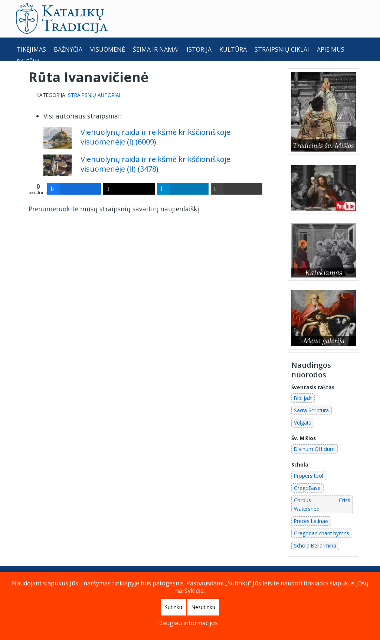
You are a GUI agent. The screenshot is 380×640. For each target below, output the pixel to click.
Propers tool (308, 475)
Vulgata (302, 422)
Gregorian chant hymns (321, 533)
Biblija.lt (303, 398)
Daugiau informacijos (188, 623)
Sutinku (173, 607)
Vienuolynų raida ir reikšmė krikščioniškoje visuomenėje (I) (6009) (155, 137)
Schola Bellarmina (315, 545)
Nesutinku (203, 607)
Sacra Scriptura (311, 410)
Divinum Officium (314, 448)
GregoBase (307, 487)
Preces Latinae (311, 520)
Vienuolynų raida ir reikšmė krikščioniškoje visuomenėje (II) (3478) (155, 164)
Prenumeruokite (53, 208)
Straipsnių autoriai (94, 95)
